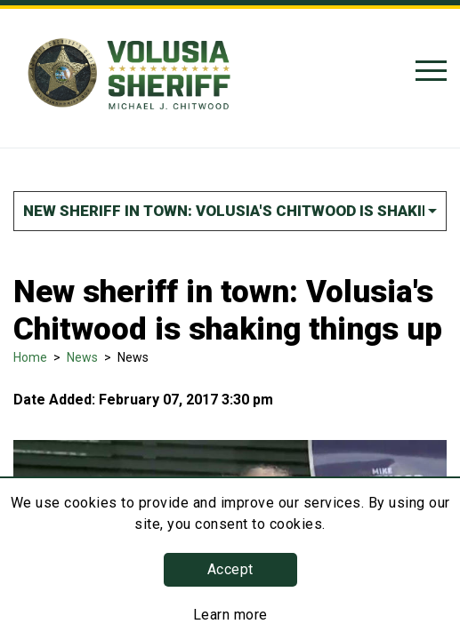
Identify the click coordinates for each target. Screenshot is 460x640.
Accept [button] (230, 569)
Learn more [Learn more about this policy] (230, 614)
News (82, 357)
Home (30, 357)
